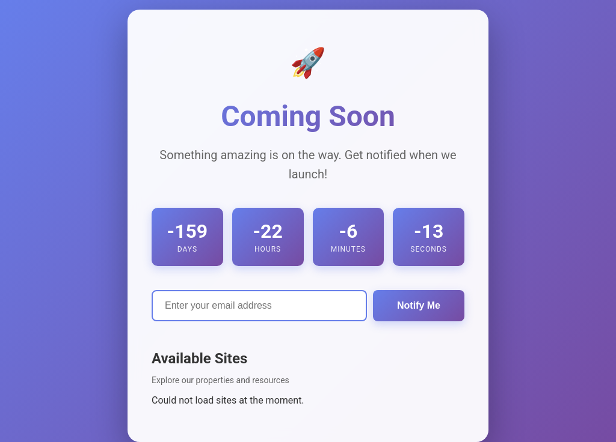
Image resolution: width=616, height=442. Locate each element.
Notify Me (418, 305)
